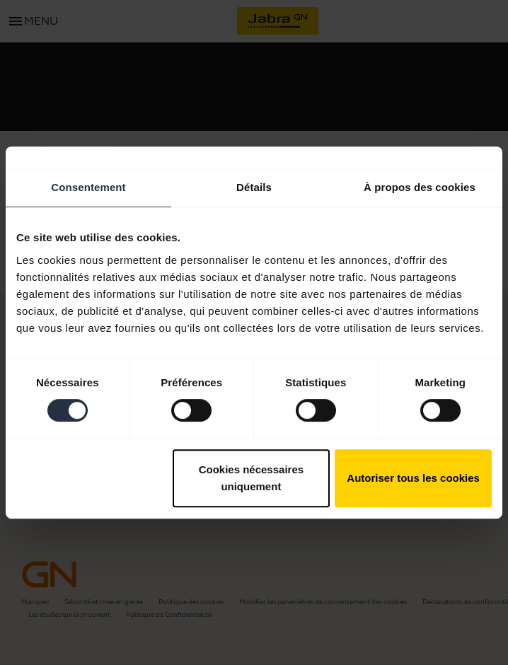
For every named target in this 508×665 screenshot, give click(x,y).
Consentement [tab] (88, 187)
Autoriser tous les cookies (413, 478)
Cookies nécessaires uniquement (251, 477)
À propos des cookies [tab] (419, 187)
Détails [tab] (254, 187)
